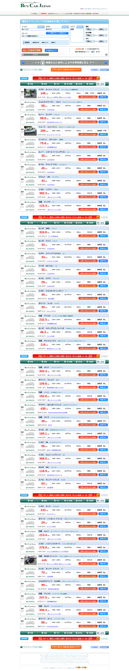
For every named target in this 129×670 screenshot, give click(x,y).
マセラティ (61, 662)
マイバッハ (78, 656)
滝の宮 (50, 425)
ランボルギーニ (72, 662)
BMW (86, 656)
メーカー (24, 26)
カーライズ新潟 (51, 526)
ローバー (60, 661)
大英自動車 (50, 487)
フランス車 (65, 655)
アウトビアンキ (83, 662)
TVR (70, 661)
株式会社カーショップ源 (54, 348)
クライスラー (68, 659)
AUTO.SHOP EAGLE (52, 626)
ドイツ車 (50, 655)
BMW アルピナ (48, 658)
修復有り (53, 42)
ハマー (87, 658)
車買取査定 (44, 13)
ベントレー (87, 659)
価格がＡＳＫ (45, 42)
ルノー (45, 662)
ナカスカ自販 (50, 336)
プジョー (41, 662)
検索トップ (42, 655)
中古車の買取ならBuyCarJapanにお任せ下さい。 (96, 8)
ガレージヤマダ (51, 311)
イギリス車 (60, 655)
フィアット (66, 662)
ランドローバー (54, 661)
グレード (24, 33)
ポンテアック (62, 659)
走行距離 (88, 32)
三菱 (46, 656)
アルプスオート (51, 514)
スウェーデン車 (76, 655)
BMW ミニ (43, 658)
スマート (82, 656)
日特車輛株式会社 (52, 147)
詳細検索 (35, 54)
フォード (51, 659)
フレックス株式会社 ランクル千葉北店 (58, 551)
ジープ (76, 659)
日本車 (47, 655)
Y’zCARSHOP (51, 109)
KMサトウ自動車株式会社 (54, 450)
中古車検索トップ (35, 13)
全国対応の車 (36, 42)
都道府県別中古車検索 (79, 13)
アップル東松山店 (53, 236)
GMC (83, 658)
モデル (48, 26)
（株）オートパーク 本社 (54, 197)
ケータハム (82, 661)
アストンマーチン (43, 661)
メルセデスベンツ (69, 656)
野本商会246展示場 (53, 589)
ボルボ (88, 662)
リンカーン (47, 659)
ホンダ (43, 656)
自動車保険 (88, 13)
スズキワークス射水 (52, 261)
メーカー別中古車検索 (67, 13)
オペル (70, 658)
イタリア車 (70, 655)
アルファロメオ (50, 662)
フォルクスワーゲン (64, 658)
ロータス (64, 661)
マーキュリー (56, 659)
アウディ (58, 658)
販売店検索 (95, 13)
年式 (87, 38)
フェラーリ (56, 662)
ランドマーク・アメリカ (54, 134)
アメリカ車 (55, 655)
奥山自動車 (51, 298)
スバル (49, 656)
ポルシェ (54, 658)
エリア (72, 26)
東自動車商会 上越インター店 (55, 387)
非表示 (27, 42)
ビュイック (42, 659)
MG (67, 661)
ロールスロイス (81, 659)
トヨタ (84, 655)
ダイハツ (59, 656)
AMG (74, 656)
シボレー (80, 658)
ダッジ (73, 659)
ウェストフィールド (75, 661)
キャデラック (75, 658)
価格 (87, 26)
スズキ (56, 656)
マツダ (52, 656)
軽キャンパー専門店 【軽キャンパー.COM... (59, 97)
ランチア (77, 662)
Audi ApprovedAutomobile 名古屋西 (57, 412)
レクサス (80, 655)
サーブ (64, 663)
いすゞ (63, 656)
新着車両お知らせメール (54, 13)
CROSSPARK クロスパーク (54, 122)
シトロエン (87, 661)
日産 (88, 655)
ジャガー (49, 661)
